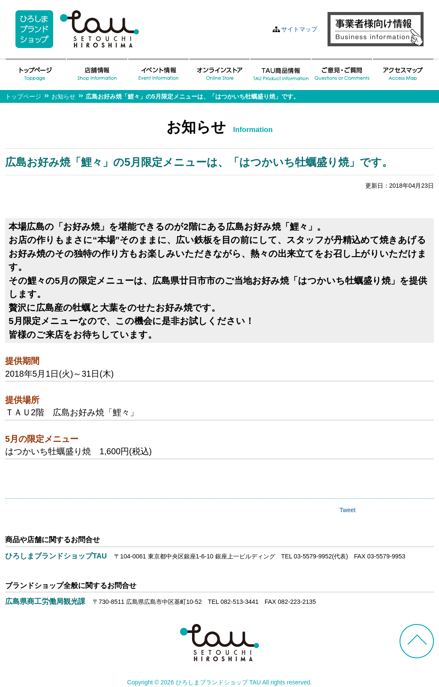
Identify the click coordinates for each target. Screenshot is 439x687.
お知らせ (63, 96)
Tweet (347, 510)
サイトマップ (299, 29)
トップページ (23, 96)
